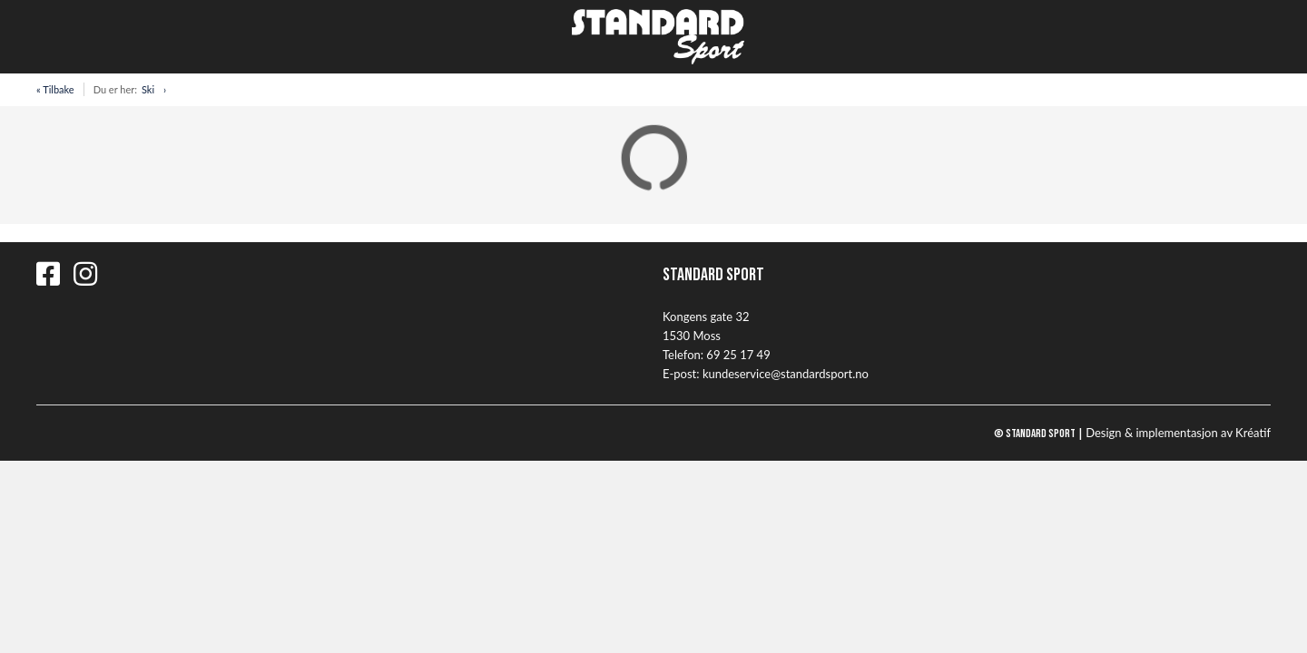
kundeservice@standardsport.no (786, 373)
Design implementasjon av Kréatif (1178, 432)
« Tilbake (55, 89)
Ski (148, 89)
